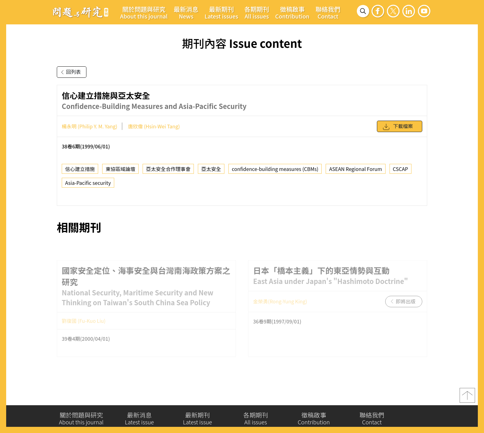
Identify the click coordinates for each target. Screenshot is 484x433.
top (467, 397)
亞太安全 (211, 171)
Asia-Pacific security (88, 185)
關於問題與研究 (144, 12)
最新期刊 (221, 12)
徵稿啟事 (292, 12)
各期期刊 (256, 12)
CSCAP (400, 171)
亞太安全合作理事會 (168, 171)
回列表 (70, 72)
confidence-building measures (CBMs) (275, 171)
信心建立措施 (80, 171)
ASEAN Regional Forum (355, 171)
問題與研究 (80, 12)
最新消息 (186, 12)
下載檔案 (397, 129)
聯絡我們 (327, 12)
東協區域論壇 (120, 171)
